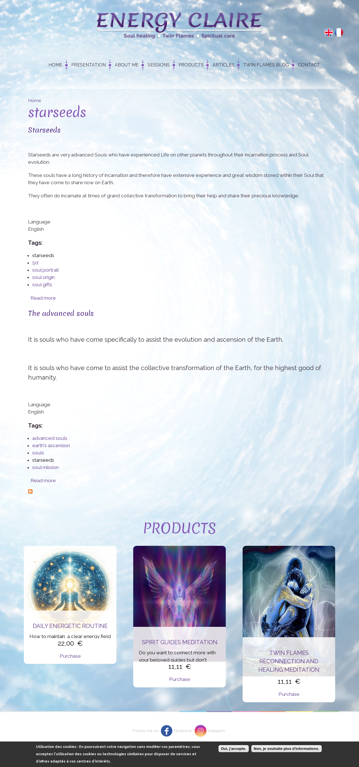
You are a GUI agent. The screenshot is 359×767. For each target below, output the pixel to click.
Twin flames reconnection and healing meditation (288, 661)
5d (35, 262)
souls (38, 453)
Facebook (183, 730)
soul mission (45, 467)
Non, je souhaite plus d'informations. (286, 749)
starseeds (43, 255)
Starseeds (44, 130)
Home (55, 65)
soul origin (43, 277)
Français (338, 32)
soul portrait (45, 270)
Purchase (70, 656)
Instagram (216, 730)
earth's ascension (51, 445)
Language (39, 222)
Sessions (159, 65)
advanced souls (49, 438)
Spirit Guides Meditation (179, 642)
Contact (309, 65)
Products (191, 65)
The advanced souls (61, 313)
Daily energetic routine (70, 626)
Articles (223, 65)
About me (127, 65)
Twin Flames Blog (266, 65)
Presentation (88, 65)
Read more (43, 298)
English (328, 32)
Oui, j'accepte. (233, 749)
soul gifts (42, 284)
